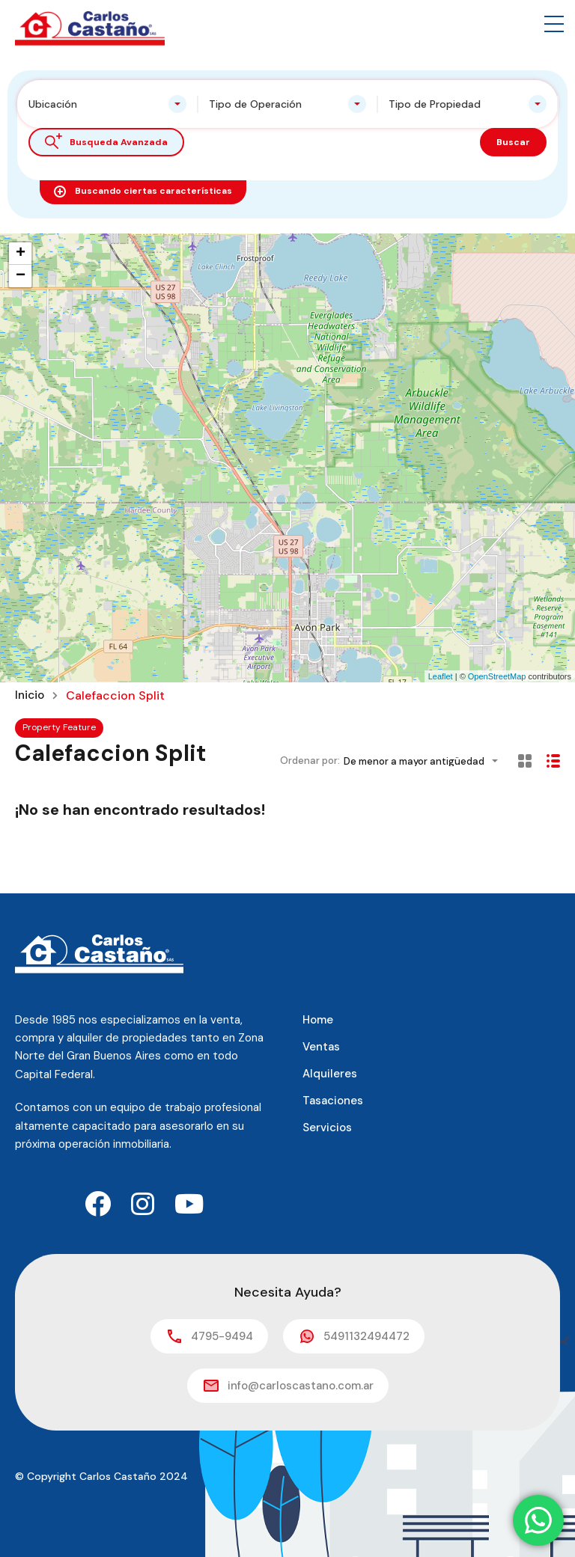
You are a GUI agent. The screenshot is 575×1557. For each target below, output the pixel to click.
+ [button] (20, 253)
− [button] (20, 276)
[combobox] (107, 104)
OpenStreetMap (497, 676)
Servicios (327, 1127)
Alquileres (329, 1073)
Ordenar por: (310, 760)
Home (317, 1019)
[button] (554, 24)
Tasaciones (332, 1100)
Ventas (321, 1046)
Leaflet (440, 676)
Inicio (30, 696)
